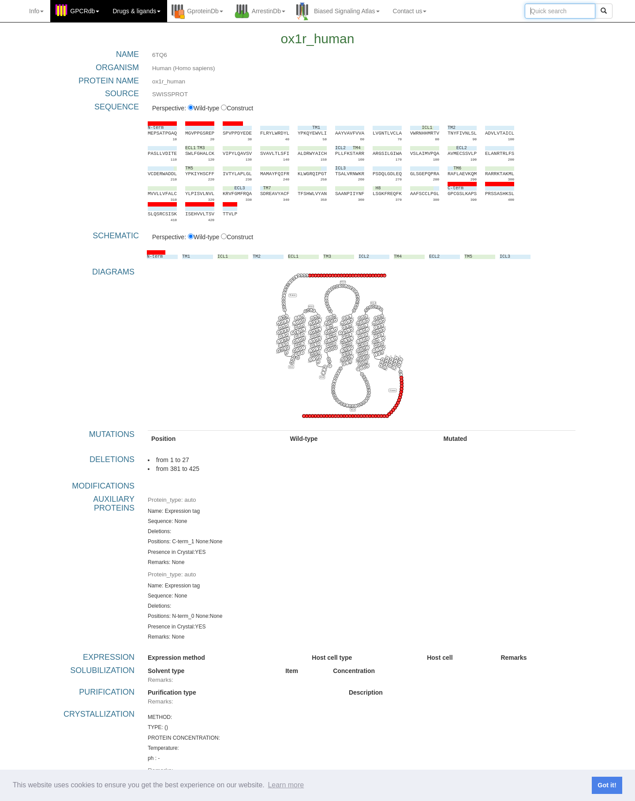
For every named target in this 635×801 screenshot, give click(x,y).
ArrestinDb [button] (268, 11)
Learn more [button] (286, 785)
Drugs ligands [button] (136, 11)
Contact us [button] (410, 11)
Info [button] (36, 11)
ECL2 (342, 282)
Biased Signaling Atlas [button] (347, 11)
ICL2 (322, 377)
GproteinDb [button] (205, 11)
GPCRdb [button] (84, 11)
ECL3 (373, 302)
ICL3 (353, 409)
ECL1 (311, 306)
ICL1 (291, 366)
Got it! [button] (607, 785)
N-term (292, 295)
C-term (393, 390)
